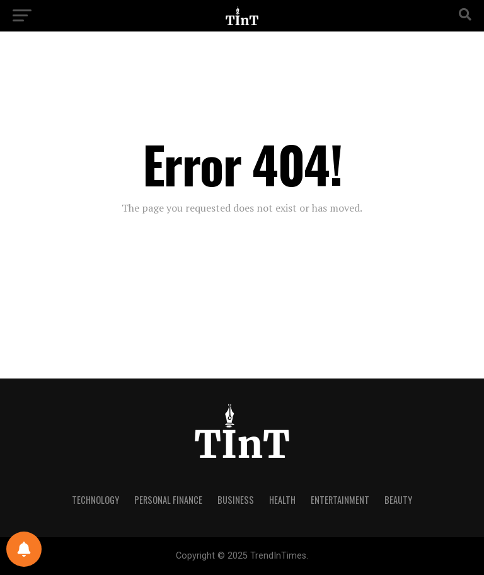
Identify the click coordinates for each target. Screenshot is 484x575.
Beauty (398, 499)
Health (282, 499)
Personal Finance (168, 499)
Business (235, 499)
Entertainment (340, 499)
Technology (95, 499)
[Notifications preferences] (24, 549)
